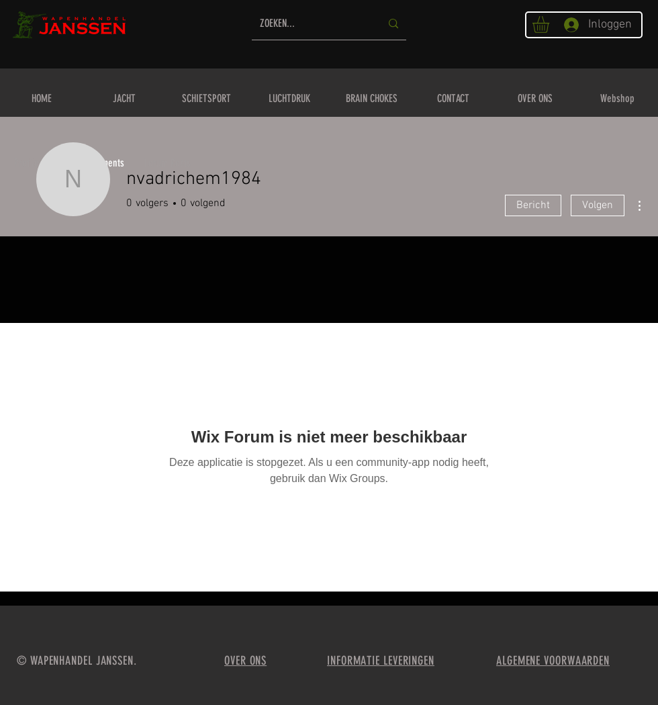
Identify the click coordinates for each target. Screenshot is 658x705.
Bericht (533, 205)
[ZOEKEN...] (310, 24)
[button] (550, 24)
